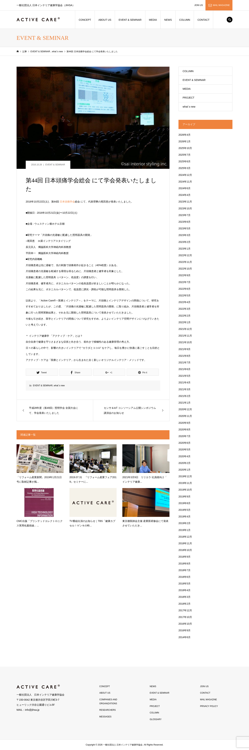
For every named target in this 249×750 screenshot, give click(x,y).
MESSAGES (105, 716)
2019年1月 (184, 530)
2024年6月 (184, 188)
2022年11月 (185, 262)
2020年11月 (185, 416)
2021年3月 (184, 389)
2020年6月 (184, 442)
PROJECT (188, 97)
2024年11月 (185, 181)
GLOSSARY (156, 719)
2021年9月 (184, 349)
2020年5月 (184, 449)
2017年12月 (185, 610)
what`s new (59, 385)
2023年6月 (184, 221)
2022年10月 (185, 268)
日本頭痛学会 (67, 201)
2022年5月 (184, 295)
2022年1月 (184, 322)
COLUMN (184, 19)
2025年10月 (185, 148)
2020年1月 (184, 469)
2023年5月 (184, 228)
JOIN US (198, 5)
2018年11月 (185, 543)
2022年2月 (184, 315)
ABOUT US (104, 19)
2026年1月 (184, 141)
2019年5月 (184, 509)
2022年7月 (184, 282)
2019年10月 (185, 489)
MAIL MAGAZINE (221, 5)
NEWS (168, 19)
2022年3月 (184, 308)
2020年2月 (184, 463)
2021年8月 (184, 355)
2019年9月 (184, 496)
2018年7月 (184, 570)
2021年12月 (185, 329)
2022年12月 (185, 255)
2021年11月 (185, 335)
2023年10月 (185, 208)
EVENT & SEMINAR (130, 19)
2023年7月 (184, 215)
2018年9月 (184, 556)
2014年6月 (184, 637)
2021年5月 (184, 375)
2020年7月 (184, 436)
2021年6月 (184, 369)
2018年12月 (185, 536)
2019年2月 (184, 523)
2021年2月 (184, 396)
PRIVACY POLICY (209, 706)
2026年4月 (184, 134)
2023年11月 (185, 201)
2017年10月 (185, 617)
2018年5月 (184, 583)
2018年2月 (184, 603)
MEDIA (153, 19)
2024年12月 (185, 174)
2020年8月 (184, 429)
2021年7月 (184, 362)
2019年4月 (184, 516)
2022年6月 (184, 288)
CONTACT (204, 19)
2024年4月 (184, 194)
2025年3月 (184, 168)
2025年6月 (184, 161)
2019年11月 (185, 483)
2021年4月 (184, 382)
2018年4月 (184, 590)
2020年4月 (184, 456)
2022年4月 (184, 302)
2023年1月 (184, 248)
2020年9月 (184, 422)
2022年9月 (184, 275)
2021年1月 (184, 402)
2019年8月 (184, 503)
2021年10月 (185, 342)
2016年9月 (184, 630)
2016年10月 (185, 623)
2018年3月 (184, 596)
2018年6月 (184, 576)
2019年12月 (185, 476)
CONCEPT (85, 19)
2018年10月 (185, 550)
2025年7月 (184, 154)
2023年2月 (184, 242)
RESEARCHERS (107, 710)
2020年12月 (185, 409)
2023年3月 (184, 235)
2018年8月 (184, 563)
